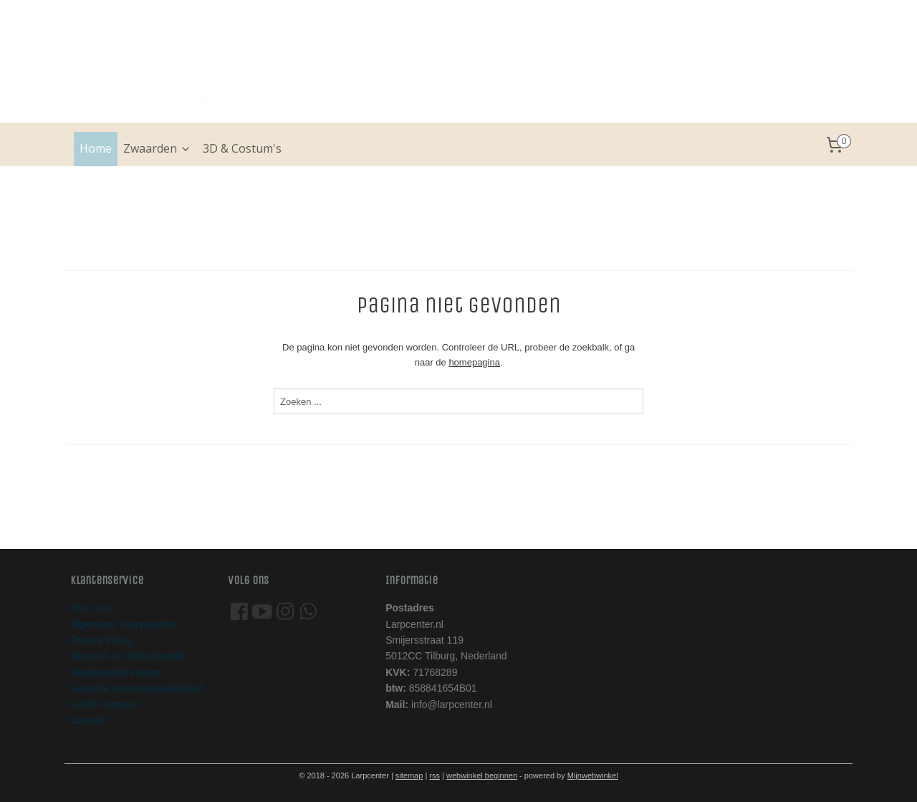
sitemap (409, 775)
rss (434, 775)
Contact (87, 720)
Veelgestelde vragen (115, 672)
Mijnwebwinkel (592, 775)
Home (96, 148)
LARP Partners (103, 704)
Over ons (90, 608)
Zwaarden (157, 148)
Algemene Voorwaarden (123, 624)
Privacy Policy (101, 640)
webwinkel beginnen (481, 775)
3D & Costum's (242, 148)
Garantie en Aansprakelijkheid (136, 688)
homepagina (474, 362)
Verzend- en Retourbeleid (127, 656)
